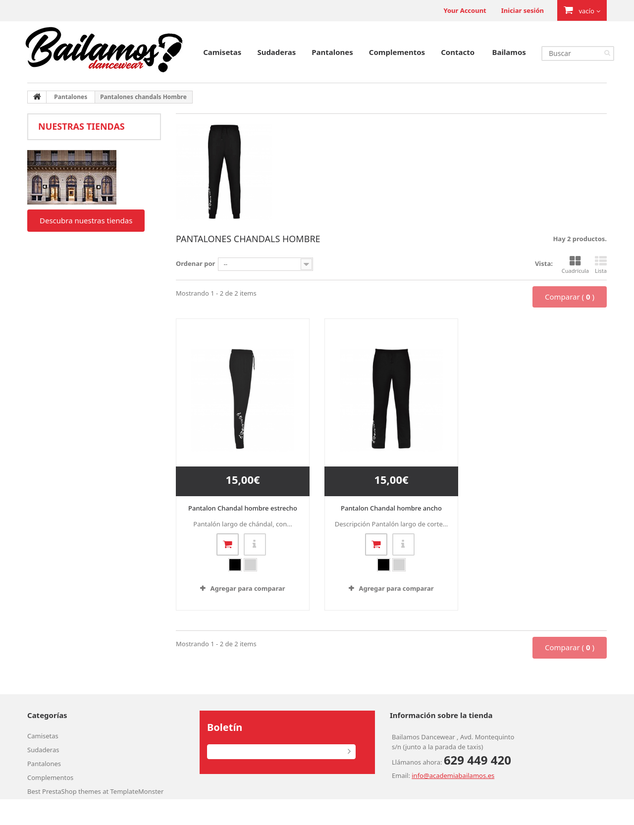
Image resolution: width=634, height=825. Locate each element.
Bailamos (509, 52)
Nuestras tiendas (81, 126)
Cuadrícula (575, 265)
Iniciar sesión (522, 10)
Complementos (397, 52)
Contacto (458, 52)
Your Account (464, 10)
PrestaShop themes (71, 791)
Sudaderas (276, 52)
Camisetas (222, 52)
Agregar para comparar (247, 588)
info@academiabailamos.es (453, 775)
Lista (601, 265)
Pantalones (332, 52)
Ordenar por (195, 263)
